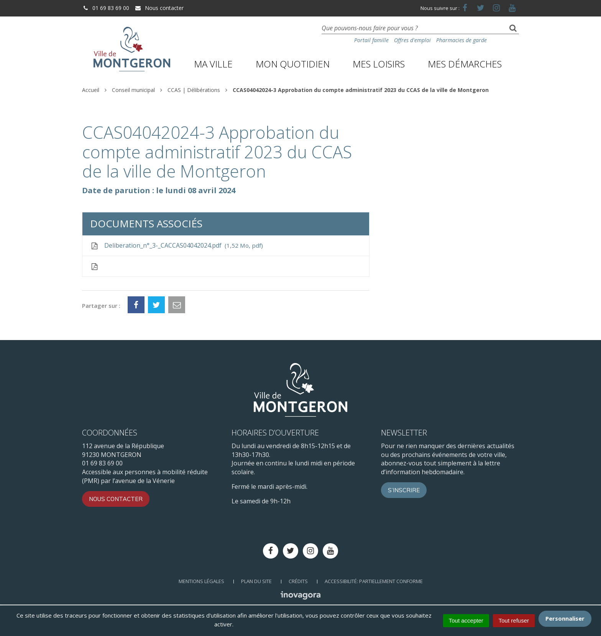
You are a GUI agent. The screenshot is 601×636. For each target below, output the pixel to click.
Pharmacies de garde (461, 40)
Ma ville (213, 64)
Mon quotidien (293, 64)
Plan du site (256, 581)
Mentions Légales (201, 581)
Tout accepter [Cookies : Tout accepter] (466, 620)
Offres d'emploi (412, 40)
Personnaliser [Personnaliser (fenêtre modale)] (565, 618)
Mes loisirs (379, 64)
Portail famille (371, 40)
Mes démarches (465, 64)
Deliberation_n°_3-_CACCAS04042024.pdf (176, 245)
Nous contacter (159, 8)
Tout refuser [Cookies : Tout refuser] (514, 620)
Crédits (298, 581)
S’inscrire (404, 490)
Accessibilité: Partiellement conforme (374, 581)
